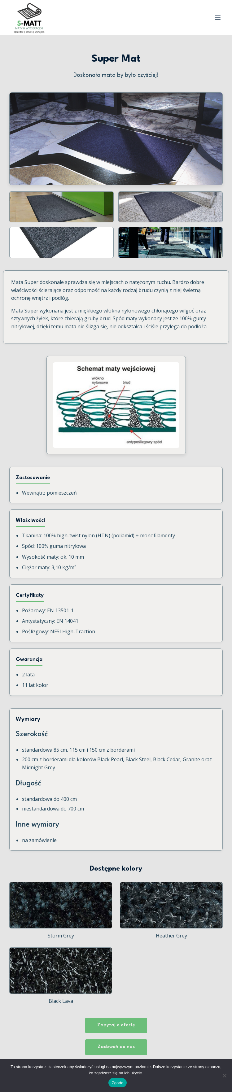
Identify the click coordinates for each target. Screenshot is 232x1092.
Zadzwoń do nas (116, 1047)
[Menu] (218, 17)
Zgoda (117, 1083)
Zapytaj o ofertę (116, 1025)
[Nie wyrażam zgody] (224, 1075)
